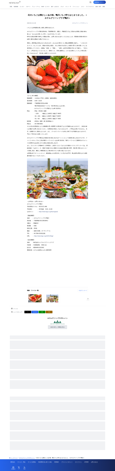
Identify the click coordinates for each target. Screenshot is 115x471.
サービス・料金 (21, 462)
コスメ (82, 6)
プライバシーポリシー (67, 462)
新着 (11, 6)
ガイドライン (78, 462)
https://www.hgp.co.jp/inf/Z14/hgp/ (43, 236)
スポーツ (28, 6)
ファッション (76, 6)
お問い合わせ (94, 462)
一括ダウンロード (82, 290)
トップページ (13, 457)
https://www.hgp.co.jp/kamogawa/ (48, 211)
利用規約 (56, 462)
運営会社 (12, 462)
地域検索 (16, 6)
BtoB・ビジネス (45, 6)
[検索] (90, 2)
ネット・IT (68, 6)
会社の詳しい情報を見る (57, 327)
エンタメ (22, 6)
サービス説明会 (32, 462)
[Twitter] (19, 468)
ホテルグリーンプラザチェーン (80, 23)
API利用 (86, 462)
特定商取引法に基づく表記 (45, 462)
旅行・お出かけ (55, 6)
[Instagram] (13, 468)
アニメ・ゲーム (36, 6)
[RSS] (24, 468)
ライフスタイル (90, 6)
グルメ (62, 6)
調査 (104, 6)
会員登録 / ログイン (100, 2)
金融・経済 (98, 6)
